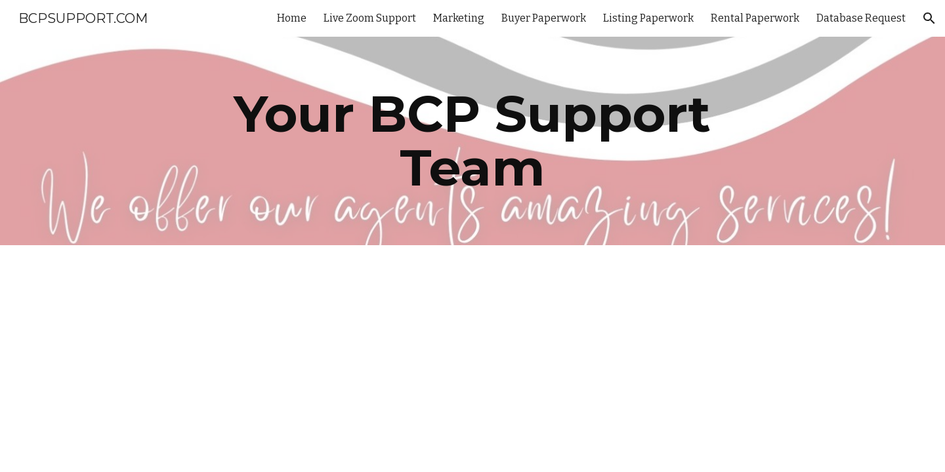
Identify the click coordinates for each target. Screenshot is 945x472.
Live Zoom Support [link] (370, 18)
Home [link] (291, 18)
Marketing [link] (458, 18)
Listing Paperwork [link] (648, 18)
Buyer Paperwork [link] (543, 18)
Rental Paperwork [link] (755, 18)
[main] (472, 140)
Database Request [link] (861, 18)
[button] (929, 18)
